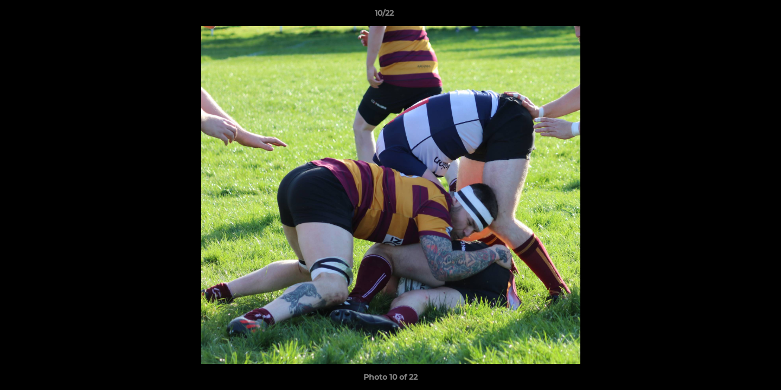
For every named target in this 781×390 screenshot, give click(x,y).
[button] (735, 16)
